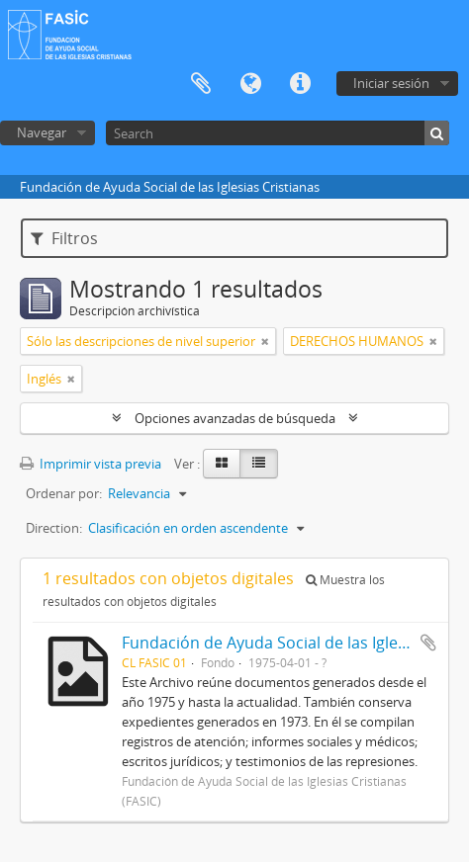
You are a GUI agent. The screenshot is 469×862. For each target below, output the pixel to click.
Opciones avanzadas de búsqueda (235, 418)
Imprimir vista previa (90, 464)
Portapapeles (201, 84)
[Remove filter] (265, 341)
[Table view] (258, 463)
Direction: (54, 528)
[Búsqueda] (436, 133)
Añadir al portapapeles (428, 642)
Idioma (250, 84)
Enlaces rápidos (300, 84)
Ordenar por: (64, 493)
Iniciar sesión (391, 83)
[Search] (277, 133)
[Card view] (221, 463)
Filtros (64, 238)
